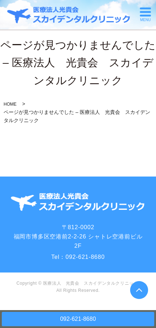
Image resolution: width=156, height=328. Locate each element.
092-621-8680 (78, 319)
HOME (10, 104)
